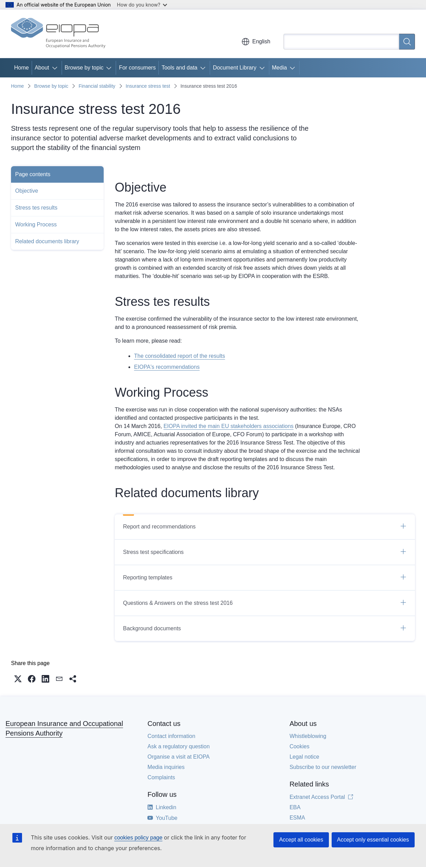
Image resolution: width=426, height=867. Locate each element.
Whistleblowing (308, 736)
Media (279, 68)
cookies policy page (138, 838)
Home (21, 68)
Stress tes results (36, 208)
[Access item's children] (56, 67)
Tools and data (179, 68)
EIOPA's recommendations (166, 367)
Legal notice (304, 757)
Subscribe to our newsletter (323, 767)
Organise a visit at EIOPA (178, 757)
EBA (295, 807)
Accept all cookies (301, 840)
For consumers (137, 68)
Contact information (171, 736)
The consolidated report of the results (179, 356)
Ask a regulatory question (178, 746)
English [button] (255, 42)
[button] (17, 678)
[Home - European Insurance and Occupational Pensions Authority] (58, 34)
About (42, 68)
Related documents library (47, 241)
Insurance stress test (148, 86)
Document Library (234, 68)
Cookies (300, 746)
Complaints (161, 777)
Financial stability (97, 86)
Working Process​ (36, 224)
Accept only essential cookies (373, 840)
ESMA (297, 818)
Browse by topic (84, 68)
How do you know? (142, 5)
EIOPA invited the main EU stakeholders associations (229, 426)
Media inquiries (166, 767)
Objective (26, 191)
